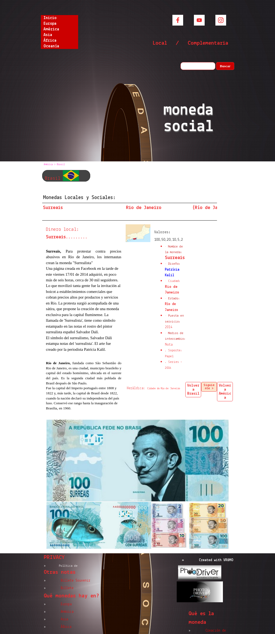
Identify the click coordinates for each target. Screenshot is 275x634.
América (51, 29)
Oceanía (51, 46)
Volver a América (225, 392)
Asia (48, 35)
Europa (50, 24)
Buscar (225, 66)
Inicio (50, 18)
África (50, 40)
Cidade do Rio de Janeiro (163, 388)
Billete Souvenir (75, 580)
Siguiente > (209, 387)
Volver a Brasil (193, 390)
